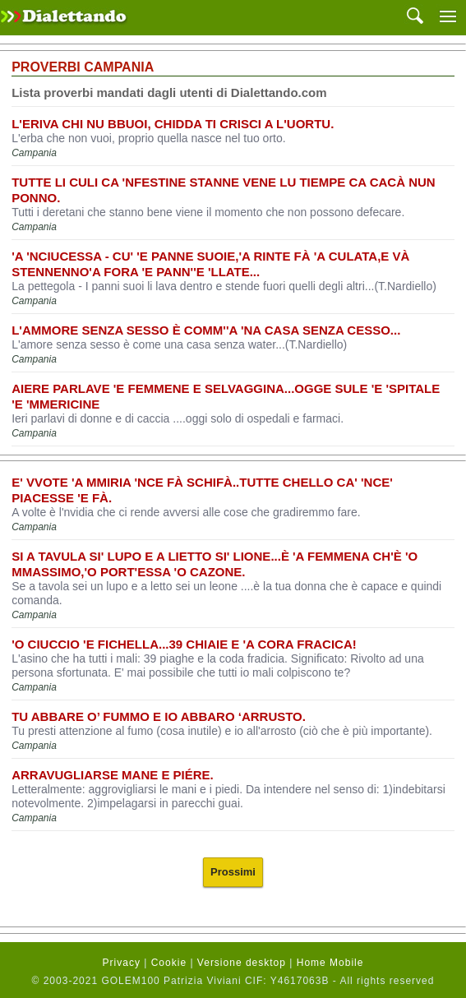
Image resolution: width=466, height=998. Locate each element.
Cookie (169, 962)
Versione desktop (241, 962)
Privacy (122, 962)
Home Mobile (330, 962)
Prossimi (233, 872)
